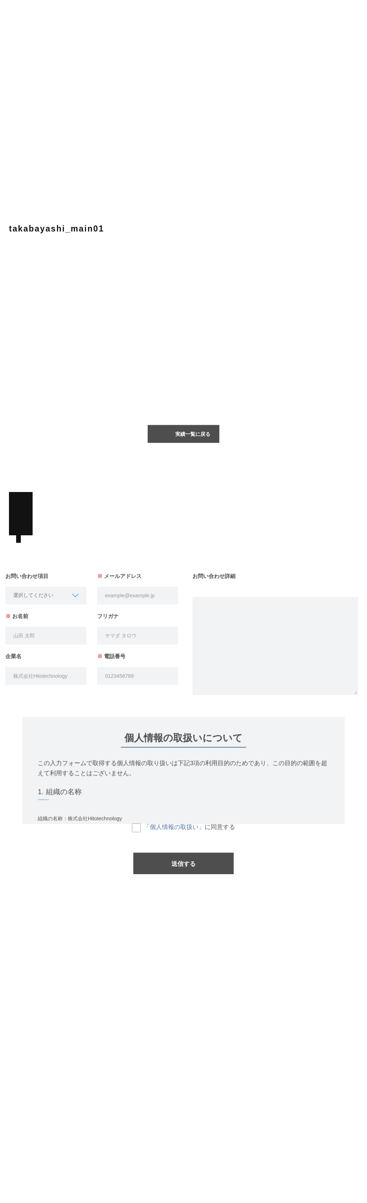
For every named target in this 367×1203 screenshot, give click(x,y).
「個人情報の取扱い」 (174, 831)
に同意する (183, 832)
